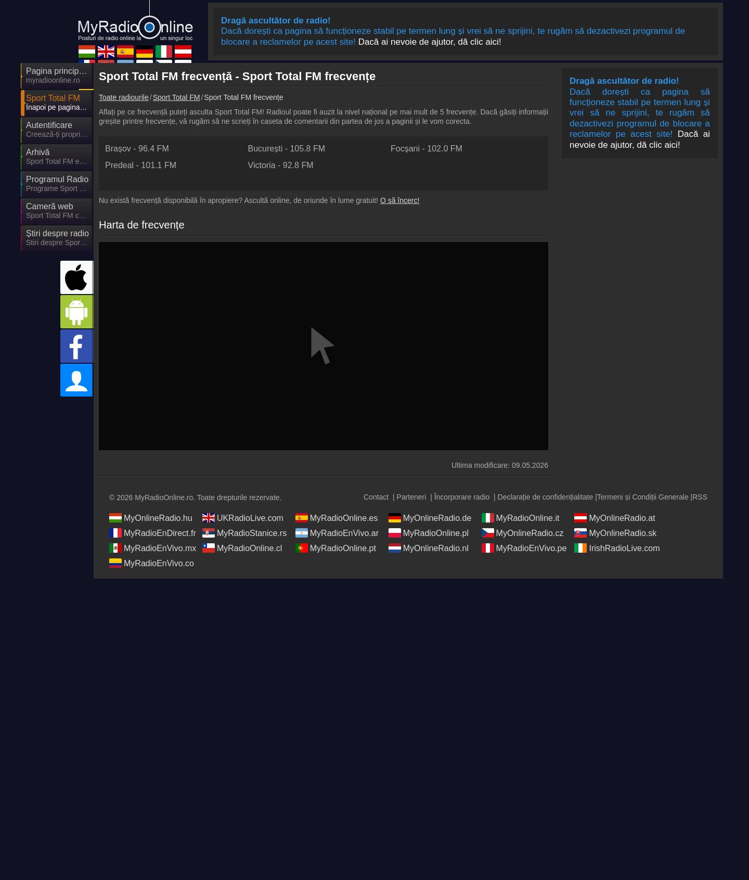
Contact (376, 497)
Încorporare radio (462, 497)
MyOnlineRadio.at (614, 517)
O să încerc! (399, 200)
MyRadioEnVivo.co (151, 563)
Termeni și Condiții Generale (643, 497)
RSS (699, 497)
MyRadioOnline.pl (429, 533)
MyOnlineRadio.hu (150, 517)
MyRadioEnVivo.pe (524, 548)
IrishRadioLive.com (617, 548)
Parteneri (412, 497)
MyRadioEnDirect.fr (152, 533)
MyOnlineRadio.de (430, 517)
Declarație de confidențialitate (545, 497)
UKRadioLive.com (242, 517)
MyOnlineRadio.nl (429, 548)
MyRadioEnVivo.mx (152, 548)
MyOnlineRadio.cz (523, 533)
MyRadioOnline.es (336, 517)
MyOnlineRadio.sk (615, 533)
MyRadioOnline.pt (335, 548)
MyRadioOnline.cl (242, 548)
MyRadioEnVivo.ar (337, 533)
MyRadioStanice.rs (244, 533)
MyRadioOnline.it (521, 517)
